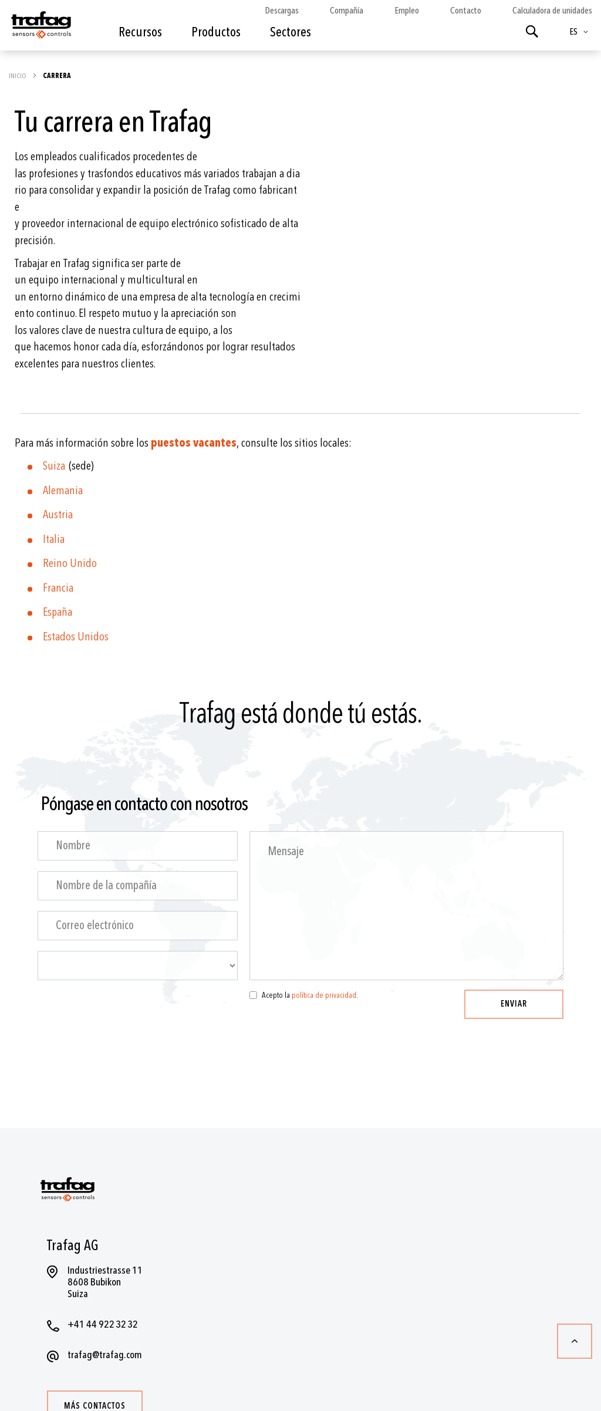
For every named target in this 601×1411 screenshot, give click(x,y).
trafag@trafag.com (104, 1355)
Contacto (465, 10)
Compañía (346, 10)
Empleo (406, 10)
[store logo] (40, 28)
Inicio (18, 75)
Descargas (282, 10)
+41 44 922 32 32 (102, 1324)
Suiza (56, 466)
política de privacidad (324, 995)
